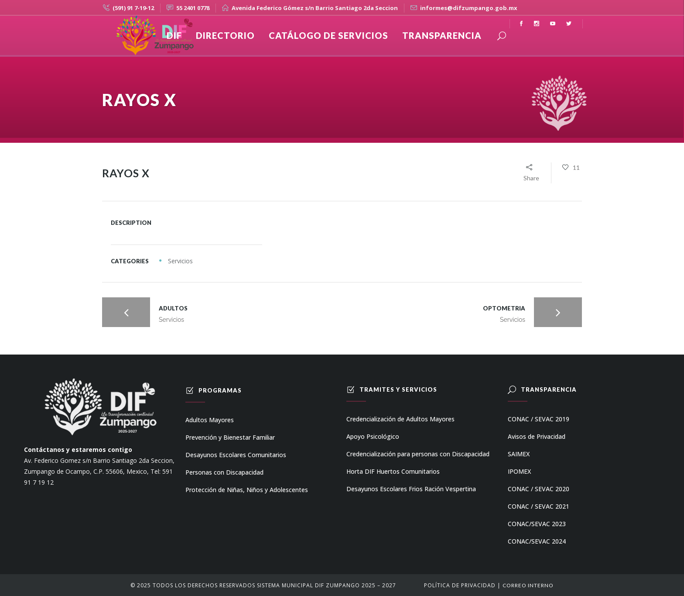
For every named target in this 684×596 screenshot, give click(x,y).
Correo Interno (528, 585)
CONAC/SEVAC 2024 (537, 541)
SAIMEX (519, 454)
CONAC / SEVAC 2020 (538, 489)
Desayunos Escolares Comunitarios (235, 455)
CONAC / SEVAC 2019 (538, 419)
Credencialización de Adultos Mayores (400, 419)
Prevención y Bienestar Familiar (230, 437)
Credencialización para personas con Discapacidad (417, 454)
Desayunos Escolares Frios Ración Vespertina (411, 489)
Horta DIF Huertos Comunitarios (393, 471)
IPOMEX (519, 471)
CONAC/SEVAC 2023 (537, 524)
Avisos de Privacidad (536, 436)
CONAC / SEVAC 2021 (538, 506)
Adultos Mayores (209, 420)
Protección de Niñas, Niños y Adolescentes (246, 490)
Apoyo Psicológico (372, 436)
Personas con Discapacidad (224, 472)
